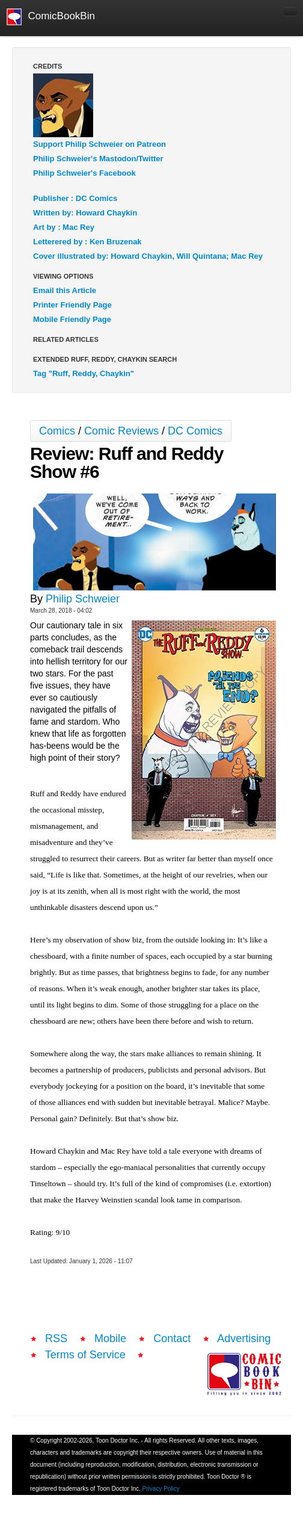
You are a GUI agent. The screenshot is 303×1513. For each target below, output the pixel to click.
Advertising (244, 1338)
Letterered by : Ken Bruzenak (87, 241)
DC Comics (195, 431)
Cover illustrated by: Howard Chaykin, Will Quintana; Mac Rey (148, 256)
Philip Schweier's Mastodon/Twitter (98, 158)
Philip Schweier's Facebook (84, 173)
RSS (56, 1338)
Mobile (110, 1338)
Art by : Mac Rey (63, 227)
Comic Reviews (121, 431)
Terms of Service (85, 1355)
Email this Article (64, 290)
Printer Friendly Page (72, 304)
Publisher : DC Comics (75, 198)
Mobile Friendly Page (72, 319)
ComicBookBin (51, 16)
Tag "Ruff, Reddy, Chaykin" (83, 373)
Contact (172, 1338)
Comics (57, 431)
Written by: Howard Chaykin (85, 212)
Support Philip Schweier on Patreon (99, 144)
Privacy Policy (161, 1488)
